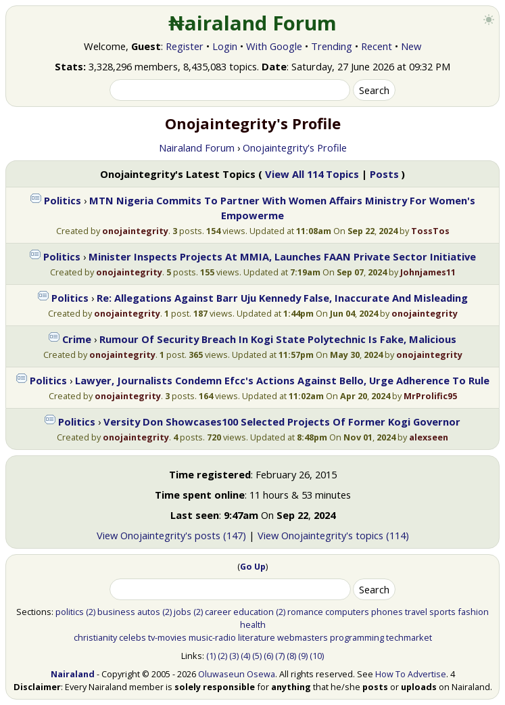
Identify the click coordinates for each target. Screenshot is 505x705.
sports (442, 612)
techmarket (409, 637)
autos (148, 612)
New (411, 46)
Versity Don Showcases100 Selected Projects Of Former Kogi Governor (281, 421)
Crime (76, 339)
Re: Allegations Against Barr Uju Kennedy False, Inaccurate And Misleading (282, 297)
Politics (62, 200)
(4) (245, 656)
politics (69, 612)
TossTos (430, 231)
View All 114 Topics (312, 174)
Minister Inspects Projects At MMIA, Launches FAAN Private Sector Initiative (282, 256)
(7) (280, 656)
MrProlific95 (430, 396)
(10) (317, 656)
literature (256, 637)
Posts (384, 174)
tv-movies (167, 637)
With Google (274, 46)
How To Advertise (410, 674)
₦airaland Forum (252, 23)
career (218, 612)
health (253, 624)
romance (305, 612)
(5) (257, 656)
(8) (291, 656)
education (253, 612)
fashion (473, 612)
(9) (303, 656)
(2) (90, 612)
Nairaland (73, 674)
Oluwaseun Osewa (236, 674)
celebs (132, 637)
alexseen (428, 437)
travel (416, 612)
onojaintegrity (135, 231)
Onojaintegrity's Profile (295, 147)
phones (387, 612)
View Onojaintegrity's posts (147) (171, 535)
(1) (211, 656)
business (116, 612)
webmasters (302, 637)
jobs (182, 612)
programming (357, 637)
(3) (234, 656)
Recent (376, 46)
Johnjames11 (428, 272)
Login (224, 46)
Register (184, 46)
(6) (268, 656)
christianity (95, 637)
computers (347, 612)
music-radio (212, 637)
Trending (331, 46)
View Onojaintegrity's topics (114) (333, 535)
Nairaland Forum (197, 147)
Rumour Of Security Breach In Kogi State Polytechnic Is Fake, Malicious (277, 339)
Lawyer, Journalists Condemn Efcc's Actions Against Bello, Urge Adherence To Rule (282, 380)
